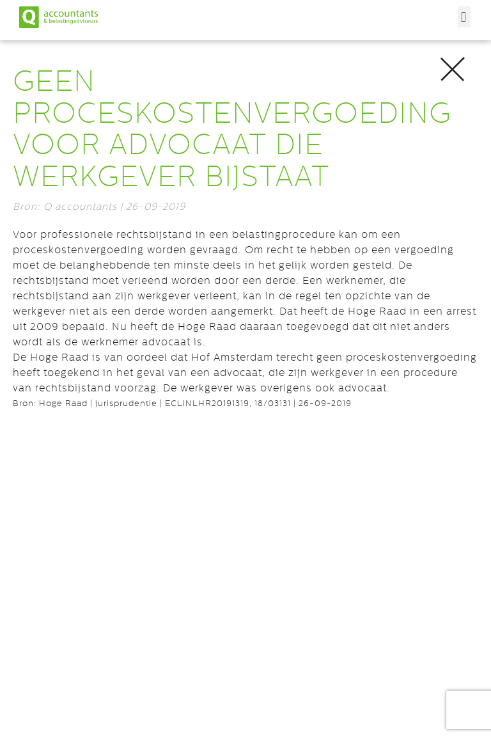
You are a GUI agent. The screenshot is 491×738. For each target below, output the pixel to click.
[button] (464, 16)
